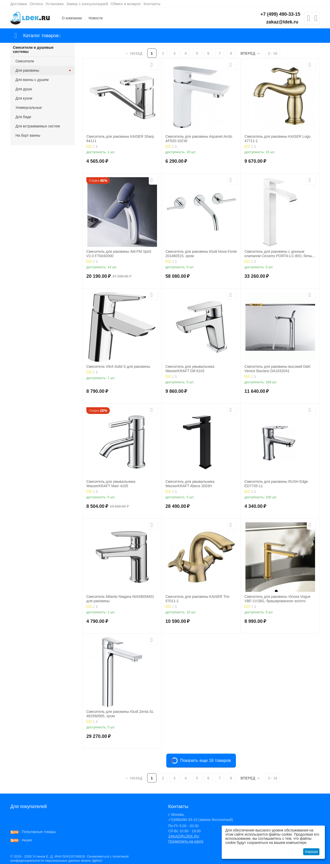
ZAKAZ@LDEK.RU (183, 836)
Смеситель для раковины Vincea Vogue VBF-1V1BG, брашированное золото (277, 598)
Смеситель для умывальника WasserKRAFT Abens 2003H (190, 483)
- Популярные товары (33, 832)
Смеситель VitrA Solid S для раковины (118, 366)
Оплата (36, 4)
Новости (96, 18)
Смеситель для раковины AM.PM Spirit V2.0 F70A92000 (118, 253)
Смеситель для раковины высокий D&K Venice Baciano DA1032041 (277, 368)
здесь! (97, 860)
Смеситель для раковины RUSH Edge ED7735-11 (276, 483)
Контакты (152, 4)
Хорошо (311, 852)
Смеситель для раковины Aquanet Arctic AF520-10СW (199, 138)
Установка (54, 4)
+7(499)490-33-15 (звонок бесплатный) (200, 820)
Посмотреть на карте (185, 841)
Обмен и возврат (126, 4)
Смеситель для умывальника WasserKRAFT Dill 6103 (190, 368)
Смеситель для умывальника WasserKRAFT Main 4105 (110, 483)
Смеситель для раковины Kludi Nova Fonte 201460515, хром (201, 253)
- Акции (21, 840)
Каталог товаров (41, 36)
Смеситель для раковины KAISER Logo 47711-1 (277, 138)
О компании (72, 18)
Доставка (18, 4)
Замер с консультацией (87, 4)
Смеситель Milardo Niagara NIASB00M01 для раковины (120, 598)
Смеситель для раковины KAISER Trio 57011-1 (197, 598)
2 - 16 (272, 53)
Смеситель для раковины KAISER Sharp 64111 (120, 138)
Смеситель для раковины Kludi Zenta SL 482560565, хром (120, 714)
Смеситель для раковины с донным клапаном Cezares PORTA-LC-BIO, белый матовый (279, 253)
